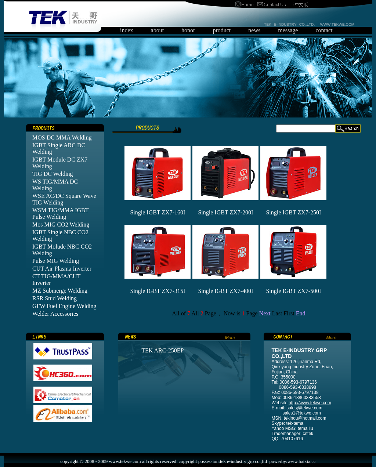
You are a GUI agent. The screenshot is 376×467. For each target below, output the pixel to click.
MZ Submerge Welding (59, 290)
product (222, 30)
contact (323, 30)
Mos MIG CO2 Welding (60, 224)
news (254, 30)
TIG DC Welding (52, 174)
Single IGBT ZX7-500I (293, 291)
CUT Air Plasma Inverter (61, 268)
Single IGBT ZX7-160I (157, 212)
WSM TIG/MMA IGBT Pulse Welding (60, 213)
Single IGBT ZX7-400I (225, 291)
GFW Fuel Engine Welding (64, 306)
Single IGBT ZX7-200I (225, 212)
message (288, 30)
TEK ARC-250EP (162, 350)
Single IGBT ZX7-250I (293, 212)
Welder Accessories (55, 314)
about (157, 30)
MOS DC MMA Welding (62, 137)
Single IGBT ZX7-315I (157, 291)
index (126, 30)
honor (188, 30)
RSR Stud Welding (54, 298)
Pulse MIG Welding (55, 261)
